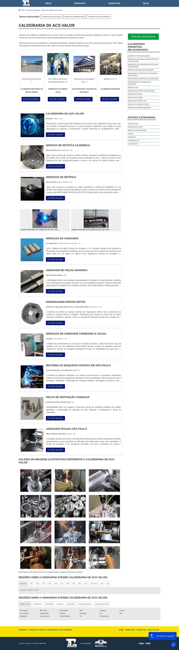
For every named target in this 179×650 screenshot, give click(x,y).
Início (48, 3)
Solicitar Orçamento (143, 37)
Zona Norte (37, 604)
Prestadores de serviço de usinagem (139, 83)
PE (74, 584)
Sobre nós (114, 3)
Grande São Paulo (85, 604)
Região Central (25, 604)
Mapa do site (153, 630)
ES (44, 584)
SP (50, 584)
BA (80, 584)
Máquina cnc (133, 124)
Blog (146, 3)
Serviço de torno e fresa (139, 104)
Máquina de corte (135, 127)
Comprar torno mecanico (139, 56)
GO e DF (94, 584)
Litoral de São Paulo (101, 604)
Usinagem (132, 137)
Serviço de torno (135, 98)
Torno (130, 134)
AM (102, 584)
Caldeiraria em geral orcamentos (99, 16)
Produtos (79, 3)
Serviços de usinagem (137, 130)
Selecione (23, 584)
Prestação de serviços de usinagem (143, 79)
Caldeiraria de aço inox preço (51, 16)
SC (62, 584)
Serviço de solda (135, 94)
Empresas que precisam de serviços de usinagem (143, 60)
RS (68, 584)
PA (108, 584)
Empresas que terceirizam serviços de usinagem (143, 66)
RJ (31, 584)
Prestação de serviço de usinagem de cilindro (142, 74)
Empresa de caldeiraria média (74, 16)
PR (56, 584)
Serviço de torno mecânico (139, 108)
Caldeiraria (133, 144)
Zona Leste (71, 604)
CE (86, 584)
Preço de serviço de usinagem (141, 70)
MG (37, 584)
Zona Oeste (49, 604)
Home (121, 630)
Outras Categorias (141, 117)
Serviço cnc (133, 87)
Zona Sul (60, 604)
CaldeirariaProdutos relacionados (138, 47)
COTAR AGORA (31, 99)
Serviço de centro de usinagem (141, 91)
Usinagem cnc (133, 140)
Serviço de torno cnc (137, 101)
